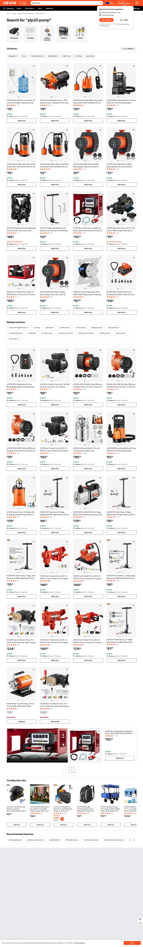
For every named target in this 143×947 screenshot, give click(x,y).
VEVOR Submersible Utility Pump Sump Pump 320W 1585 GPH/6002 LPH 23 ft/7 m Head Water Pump (87, 102)
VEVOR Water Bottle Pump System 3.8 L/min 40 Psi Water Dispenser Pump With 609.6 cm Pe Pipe (21, 102)
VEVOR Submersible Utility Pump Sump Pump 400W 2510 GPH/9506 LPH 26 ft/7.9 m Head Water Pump (54, 166)
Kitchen (14, 13)
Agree (132, 943)
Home (8, 13)
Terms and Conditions (123, 24)
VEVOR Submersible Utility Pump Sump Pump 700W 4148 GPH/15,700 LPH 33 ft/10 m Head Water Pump (21, 166)
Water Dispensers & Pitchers (26, 13)
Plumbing (30, 38)
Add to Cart (22, 121)
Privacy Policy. (105, 26)
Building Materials (47, 39)
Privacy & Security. (80, 943)
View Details (55, 721)
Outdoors (64, 38)
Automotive (14, 38)
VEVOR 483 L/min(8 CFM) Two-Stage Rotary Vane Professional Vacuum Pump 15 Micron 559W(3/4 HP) (88, 514)
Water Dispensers (41, 13)
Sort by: (124, 49)
